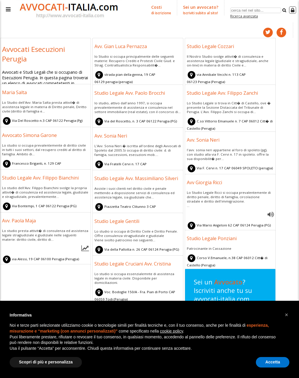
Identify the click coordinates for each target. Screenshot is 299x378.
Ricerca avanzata (244, 15)
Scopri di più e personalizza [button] (46, 362)
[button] (286, 314)
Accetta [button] (272, 362)
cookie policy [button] (171, 331)
